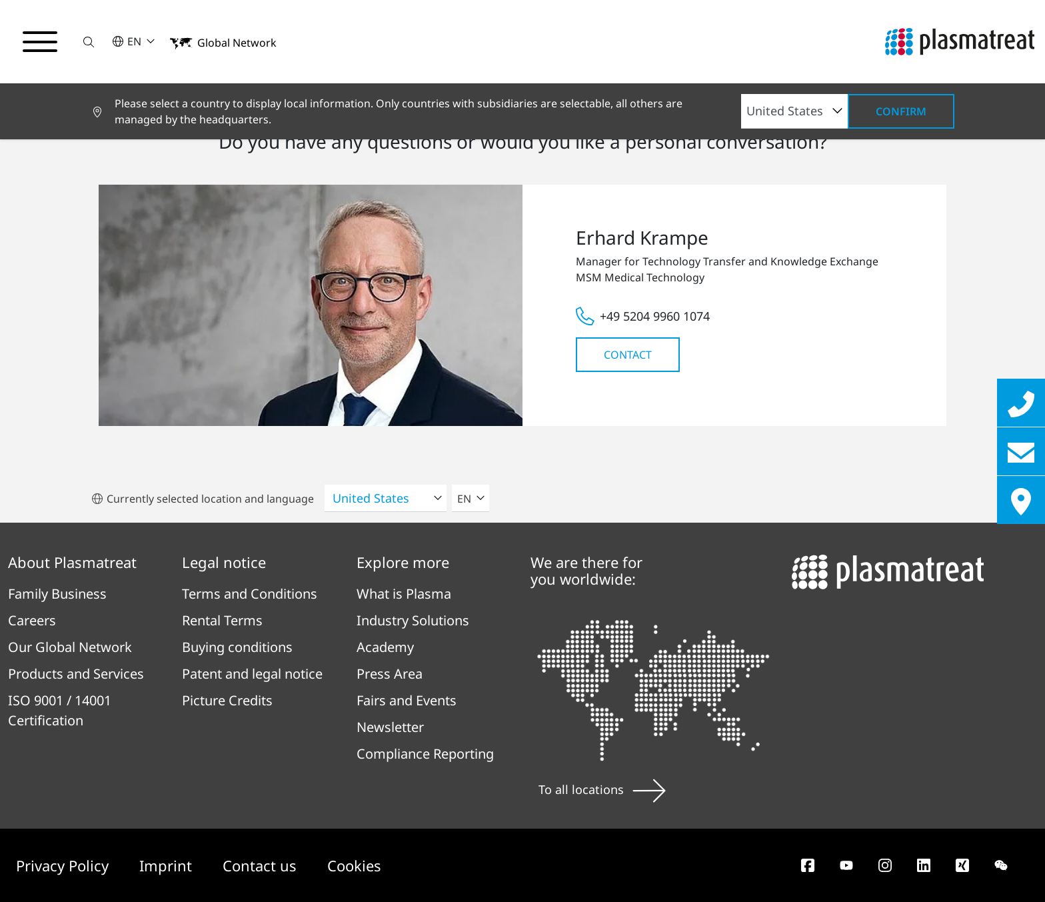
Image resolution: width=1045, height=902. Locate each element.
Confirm (901, 111)
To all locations (602, 789)
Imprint (167, 865)
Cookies (354, 865)
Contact (628, 354)
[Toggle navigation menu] (40, 42)
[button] (88, 41)
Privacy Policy (64, 865)
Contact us (262, 865)
